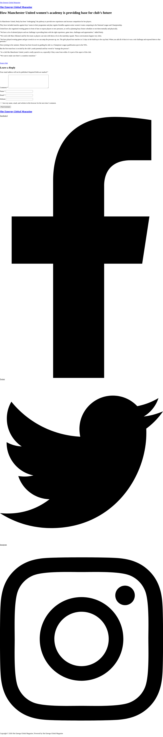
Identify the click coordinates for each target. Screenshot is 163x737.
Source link (4, 63)
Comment (4, 90)
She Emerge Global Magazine (10, 2)
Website (2, 101)
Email (2, 98)
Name (2, 94)
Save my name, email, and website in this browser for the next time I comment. (29, 106)
